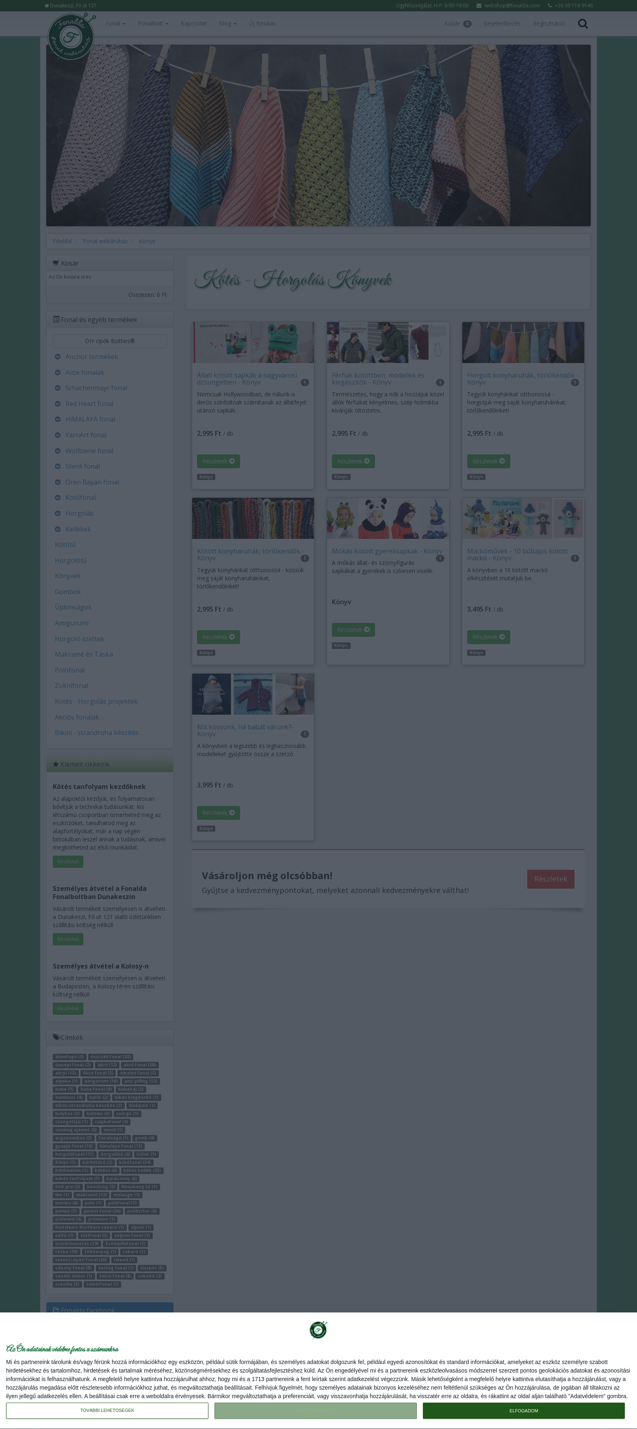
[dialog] (318, 1371)
